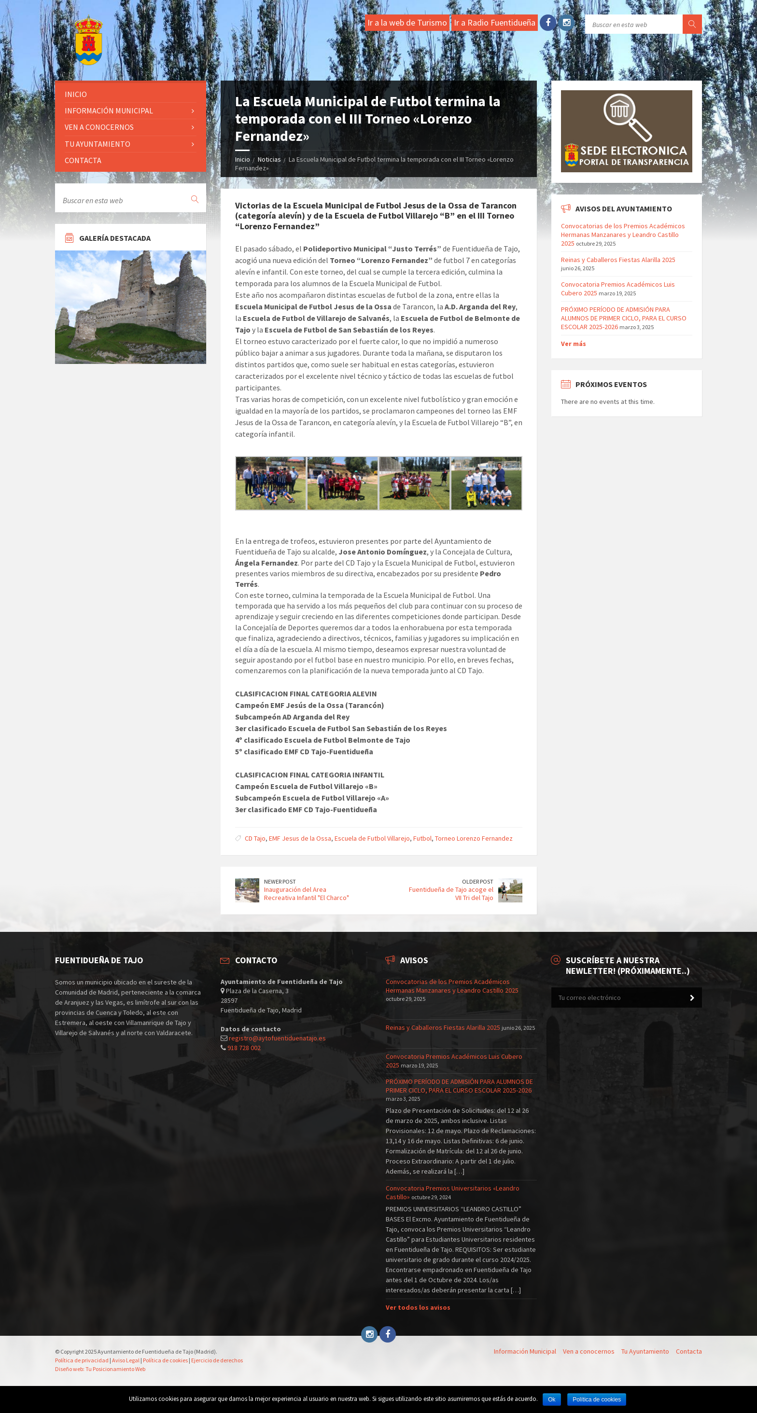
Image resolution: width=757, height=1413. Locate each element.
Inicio (242, 159)
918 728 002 (244, 1047)
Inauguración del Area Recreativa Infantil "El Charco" (306, 893)
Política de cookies (165, 1360)
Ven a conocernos (99, 127)
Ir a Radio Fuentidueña (494, 22)
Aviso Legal (126, 1360)
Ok (551, 1399)
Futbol (422, 838)
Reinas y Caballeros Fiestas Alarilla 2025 (618, 259)
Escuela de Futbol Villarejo (372, 838)
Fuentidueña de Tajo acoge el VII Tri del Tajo (451, 893)
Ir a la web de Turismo (407, 22)
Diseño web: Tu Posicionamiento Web (100, 1368)
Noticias (269, 159)
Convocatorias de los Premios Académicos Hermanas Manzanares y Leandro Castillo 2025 (623, 235)
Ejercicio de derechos (217, 1360)
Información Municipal (109, 110)
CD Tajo (255, 838)
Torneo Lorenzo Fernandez (474, 838)
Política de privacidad (82, 1360)
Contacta (83, 160)
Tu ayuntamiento (97, 144)
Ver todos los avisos (418, 1307)
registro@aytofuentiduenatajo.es (277, 1038)
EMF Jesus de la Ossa (300, 838)
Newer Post (280, 881)
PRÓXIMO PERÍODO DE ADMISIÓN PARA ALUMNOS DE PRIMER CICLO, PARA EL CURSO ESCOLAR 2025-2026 (624, 318)
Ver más (573, 343)
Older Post (477, 881)
